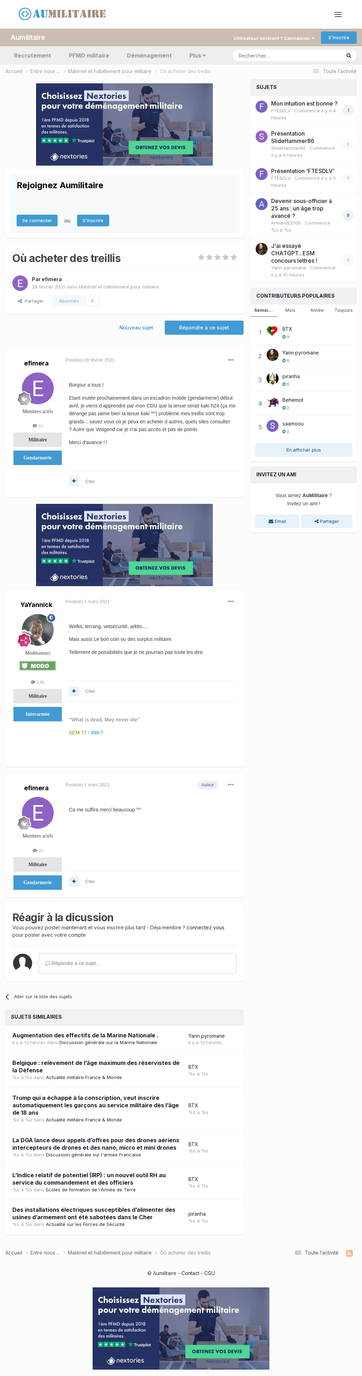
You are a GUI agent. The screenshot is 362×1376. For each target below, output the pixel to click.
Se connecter (37, 220)
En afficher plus (303, 449)
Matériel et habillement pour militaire (119, 286)
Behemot (292, 400)
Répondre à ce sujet (204, 327)
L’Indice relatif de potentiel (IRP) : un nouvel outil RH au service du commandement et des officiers (89, 1178)
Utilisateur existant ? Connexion (274, 37)
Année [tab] (317, 309)
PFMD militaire (89, 55)
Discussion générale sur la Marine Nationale (108, 1042)
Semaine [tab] (264, 309)
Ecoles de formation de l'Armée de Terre (91, 1189)
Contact (190, 1272)
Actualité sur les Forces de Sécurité (85, 1224)
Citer (90, 480)
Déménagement (149, 55)
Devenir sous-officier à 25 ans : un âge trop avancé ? (301, 208)
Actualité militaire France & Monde (84, 1076)
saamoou (293, 423)
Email (277, 521)
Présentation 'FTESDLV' (302, 170)
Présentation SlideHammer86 (292, 137)
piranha (197, 1213)
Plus (197, 55)
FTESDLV (281, 110)
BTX (193, 1067)
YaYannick (36, 604)
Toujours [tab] (343, 309)
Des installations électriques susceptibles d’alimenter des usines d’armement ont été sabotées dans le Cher (93, 1213)
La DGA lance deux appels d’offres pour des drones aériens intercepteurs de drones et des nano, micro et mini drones (95, 1143)
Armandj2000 (286, 222)
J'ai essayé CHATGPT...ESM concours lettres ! (294, 253)
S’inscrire (338, 37)
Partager (31, 300)
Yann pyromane (206, 1035)
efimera (52, 278)
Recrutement (32, 55)
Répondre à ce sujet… (73, 963)
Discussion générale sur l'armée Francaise (93, 1154)
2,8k (38, 681)
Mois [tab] (290, 309)
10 (38, 425)
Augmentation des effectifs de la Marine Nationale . (85, 1034)
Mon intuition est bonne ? (304, 103)
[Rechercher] (271, 55)
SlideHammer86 (288, 147)
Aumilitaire (28, 37)
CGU (209, 1272)
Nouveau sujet (136, 327)
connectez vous (205, 927)
